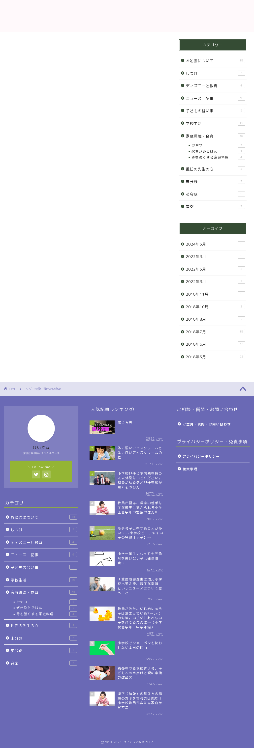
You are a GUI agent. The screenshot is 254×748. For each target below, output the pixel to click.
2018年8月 (215, 319)
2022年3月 (215, 281)
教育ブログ (127, 16)
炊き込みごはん (218, 151)
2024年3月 (215, 244)
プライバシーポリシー (201, 456)
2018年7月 (215, 331)
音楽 (215, 206)
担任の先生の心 (215, 169)
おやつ (218, 145)
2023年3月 (215, 256)
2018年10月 (215, 306)
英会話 (215, 194)
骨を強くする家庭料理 (218, 157)
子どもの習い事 (215, 110)
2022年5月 (215, 269)
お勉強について (215, 60)
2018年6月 (215, 344)
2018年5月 (215, 357)
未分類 (215, 181)
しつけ (215, 73)
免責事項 (190, 469)
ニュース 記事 (215, 98)
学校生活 (215, 123)
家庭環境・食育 (215, 136)
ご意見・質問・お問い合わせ (207, 424)
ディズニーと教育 (215, 85)
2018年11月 (215, 294)
